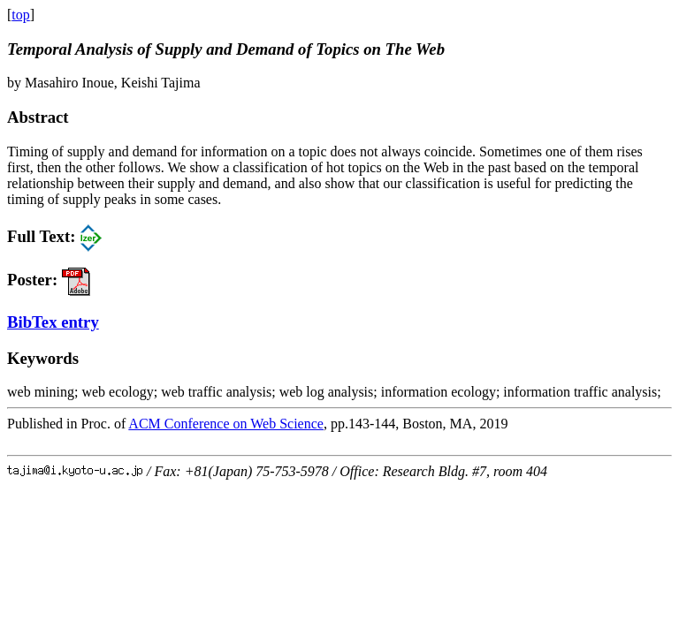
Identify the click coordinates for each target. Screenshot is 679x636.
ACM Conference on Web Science (226, 423)
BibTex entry (53, 322)
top (20, 14)
